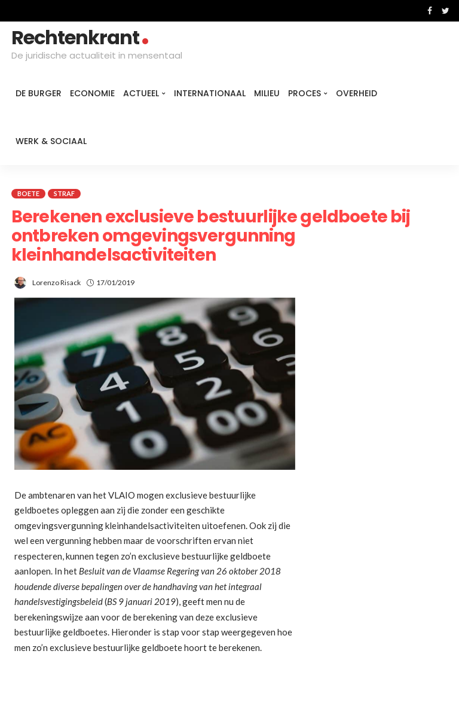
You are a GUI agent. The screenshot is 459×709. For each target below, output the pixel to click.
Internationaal (210, 93)
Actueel (141, 93)
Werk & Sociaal (51, 141)
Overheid (356, 93)
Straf (64, 193)
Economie (92, 93)
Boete (28, 193)
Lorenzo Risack (56, 282)
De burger (39, 93)
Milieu (267, 93)
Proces (304, 93)
